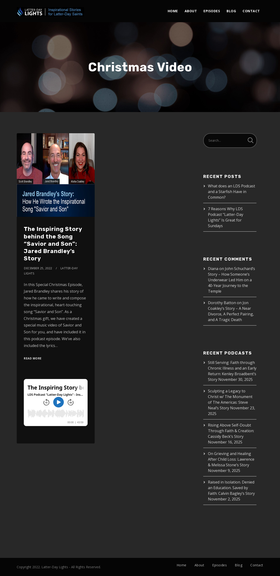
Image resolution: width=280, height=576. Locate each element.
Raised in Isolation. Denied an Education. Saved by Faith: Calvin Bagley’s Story (231, 487)
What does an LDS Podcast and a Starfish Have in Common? (231, 191)
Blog (231, 11)
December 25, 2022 (38, 268)
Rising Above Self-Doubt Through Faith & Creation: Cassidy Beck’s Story (231, 431)
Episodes (211, 11)
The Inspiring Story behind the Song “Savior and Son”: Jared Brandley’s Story (53, 244)
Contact (251, 11)
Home (173, 11)
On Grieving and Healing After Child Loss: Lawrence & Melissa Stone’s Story (231, 459)
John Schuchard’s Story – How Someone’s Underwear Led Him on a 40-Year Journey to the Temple (231, 280)
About (191, 11)
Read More (33, 358)
